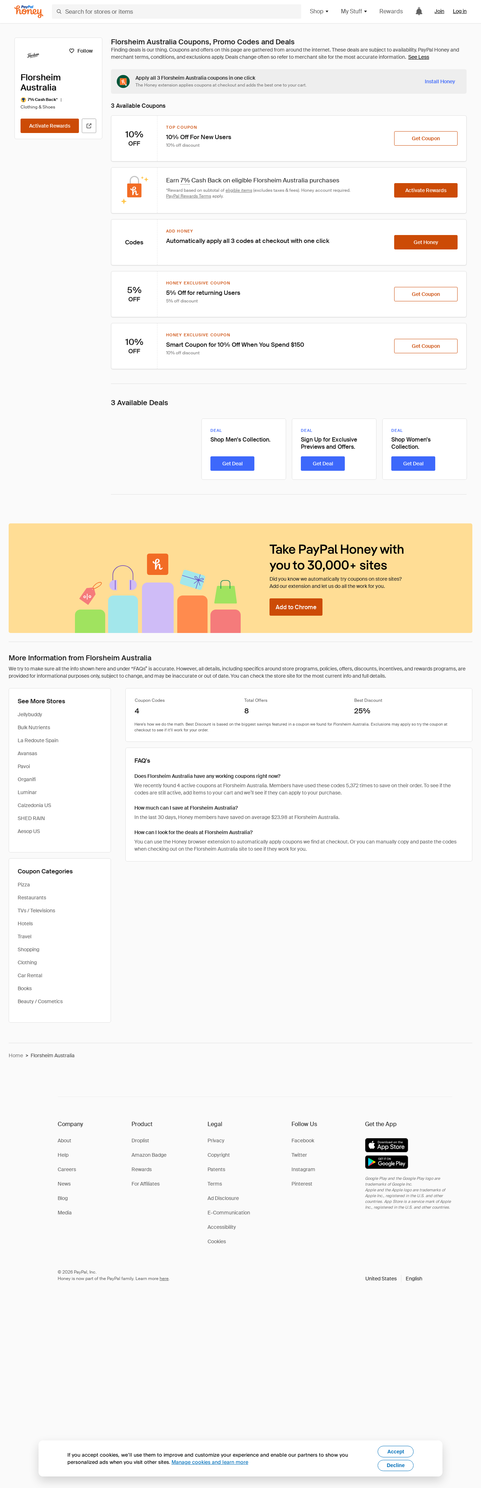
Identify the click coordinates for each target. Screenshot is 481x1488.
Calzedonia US (34, 805)
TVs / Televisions (36, 910)
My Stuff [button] (354, 11)
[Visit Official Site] (89, 126)
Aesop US (29, 831)
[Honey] (28, 11)
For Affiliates (146, 1184)
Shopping (28, 949)
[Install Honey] (440, 81)
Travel (24, 936)
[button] (393, 1278)
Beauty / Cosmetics (40, 1001)
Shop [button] (319, 11)
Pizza (24, 884)
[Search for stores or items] (176, 11)
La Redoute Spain (38, 740)
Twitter (299, 1155)
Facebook (302, 1140)
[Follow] (80, 51)
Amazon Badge (149, 1155)
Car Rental (30, 975)
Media (65, 1212)
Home (16, 1055)
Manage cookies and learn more (210, 1462)
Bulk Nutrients (34, 727)
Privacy (216, 1140)
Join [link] (439, 11)
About (64, 1140)
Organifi (27, 779)
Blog (63, 1198)
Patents (216, 1169)
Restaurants (32, 897)
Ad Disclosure (223, 1198)
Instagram (303, 1169)
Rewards (391, 11)
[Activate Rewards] (50, 126)
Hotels (25, 923)
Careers (67, 1169)
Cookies (217, 1241)
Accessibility (222, 1227)
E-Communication (229, 1212)
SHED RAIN (31, 818)
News (64, 1184)
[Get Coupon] (426, 138)
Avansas (27, 753)
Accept (395, 1451)
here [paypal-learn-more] (164, 1278)
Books (25, 988)
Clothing (27, 962)
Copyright (219, 1155)
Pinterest (301, 1184)
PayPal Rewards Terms (188, 196)
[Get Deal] (232, 463)
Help (63, 1155)
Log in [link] (460, 11)
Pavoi (24, 766)
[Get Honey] (426, 242)
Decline (396, 1465)
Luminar (27, 792)
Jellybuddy (30, 714)
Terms (215, 1184)
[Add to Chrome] (296, 607)
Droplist (140, 1140)
